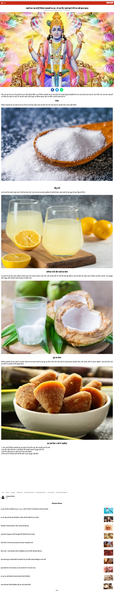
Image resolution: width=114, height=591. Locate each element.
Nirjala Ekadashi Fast (40, 492)
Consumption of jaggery (61, 492)
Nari (3, 492)
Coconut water (51, 492)
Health (7, 492)
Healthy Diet (19, 492)
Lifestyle (13, 492)
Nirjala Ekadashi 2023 (29, 492)
